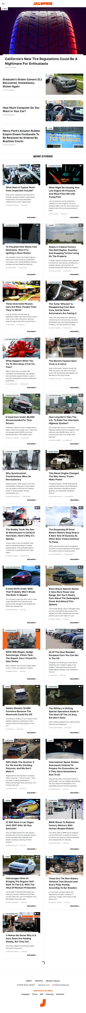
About (29, 981)
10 (38, 508)
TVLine (35, 994)
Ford (50, 128)
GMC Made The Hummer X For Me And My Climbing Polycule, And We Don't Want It (20, 767)
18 (81, 686)
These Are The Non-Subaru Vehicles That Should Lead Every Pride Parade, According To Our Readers (63, 883)
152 (38, 913)
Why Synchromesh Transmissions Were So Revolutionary (18, 476)
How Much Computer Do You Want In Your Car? (21, 109)
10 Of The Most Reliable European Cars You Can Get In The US (63, 655)
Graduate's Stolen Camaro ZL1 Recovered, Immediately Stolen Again (22, 83)
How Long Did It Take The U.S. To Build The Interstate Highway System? (64, 420)
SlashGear (60, 994)
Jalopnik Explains (12, 165)
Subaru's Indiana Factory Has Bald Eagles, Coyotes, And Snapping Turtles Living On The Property (64, 252)
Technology (53, 800)
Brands (8, 282)
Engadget (25, 994)
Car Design (9, 740)
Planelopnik (53, 686)
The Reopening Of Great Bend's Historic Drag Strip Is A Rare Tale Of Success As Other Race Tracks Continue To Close (64, 535)
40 (38, 740)
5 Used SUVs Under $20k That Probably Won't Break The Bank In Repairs (20, 591)
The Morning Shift (12, 913)
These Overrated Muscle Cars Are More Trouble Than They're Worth (21, 306)
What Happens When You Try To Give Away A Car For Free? (20, 363)
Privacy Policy (53, 981)
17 (38, 856)
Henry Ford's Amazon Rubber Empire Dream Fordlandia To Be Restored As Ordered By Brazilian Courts (21, 136)
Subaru (51, 225)
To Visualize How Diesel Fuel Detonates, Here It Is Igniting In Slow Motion (21, 249)
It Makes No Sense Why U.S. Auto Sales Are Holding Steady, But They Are (21, 938)
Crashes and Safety (12, 395)
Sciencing (50, 994)
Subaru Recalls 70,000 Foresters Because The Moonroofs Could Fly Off (19, 711)
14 (81, 567)
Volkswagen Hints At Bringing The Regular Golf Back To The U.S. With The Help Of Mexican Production (21, 883)
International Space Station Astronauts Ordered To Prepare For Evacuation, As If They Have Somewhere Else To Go (64, 768)
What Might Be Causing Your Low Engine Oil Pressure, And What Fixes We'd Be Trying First (64, 192)
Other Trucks (53, 451)
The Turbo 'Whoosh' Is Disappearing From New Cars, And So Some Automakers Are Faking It (63, 309)
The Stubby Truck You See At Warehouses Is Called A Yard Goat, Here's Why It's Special (20, 534)
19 (81, 740)
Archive (39, 981)
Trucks (51, 339)
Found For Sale (11, 630)
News (5, 8)
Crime (51, 75)
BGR (41, 994)
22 (81, 856)
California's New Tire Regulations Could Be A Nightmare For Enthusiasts (41, 61)
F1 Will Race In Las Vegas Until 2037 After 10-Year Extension (20, 825)
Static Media (29, 985)
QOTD (50, 101)
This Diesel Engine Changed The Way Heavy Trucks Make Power (64, 476)
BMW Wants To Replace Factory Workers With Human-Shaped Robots (62, 825)
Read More (31, 218)
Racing (8, 800)
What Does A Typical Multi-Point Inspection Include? (20, 189)
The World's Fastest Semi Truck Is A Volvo (63, 362)
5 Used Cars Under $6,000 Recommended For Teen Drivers (20, 420)
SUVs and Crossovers (13, 567)
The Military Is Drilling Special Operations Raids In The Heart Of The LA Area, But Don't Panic (64, 713)
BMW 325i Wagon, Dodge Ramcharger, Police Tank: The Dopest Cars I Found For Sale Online (21, 657)
